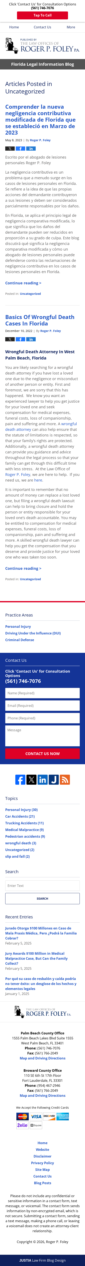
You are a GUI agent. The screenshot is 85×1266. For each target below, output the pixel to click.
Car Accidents (20, 816)
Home (14, 27)
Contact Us (42, 27)
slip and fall (17, 856)
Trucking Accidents (24, 823)
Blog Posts (42, 1183)
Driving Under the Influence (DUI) (33, 633)
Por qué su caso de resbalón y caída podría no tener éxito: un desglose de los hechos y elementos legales (40, 983)
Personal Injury (18, 626)
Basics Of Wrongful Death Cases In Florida (40, 320)
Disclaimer (42, 1156)
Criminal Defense (19, 640)
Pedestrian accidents (25, 836)
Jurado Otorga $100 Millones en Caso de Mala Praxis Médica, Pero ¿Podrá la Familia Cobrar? (41, 933)
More (71, 27)
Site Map (42, 1169)
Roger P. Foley (57, 1242)
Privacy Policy (42, 1163)
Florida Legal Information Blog (42, 46)
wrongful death (20, 843)
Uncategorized (30, 294)
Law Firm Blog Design (42, 1260)
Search (42, 898)
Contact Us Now (42, 753)
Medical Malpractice (24, 829)
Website (42, 1149)
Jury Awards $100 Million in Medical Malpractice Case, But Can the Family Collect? (36, 958)
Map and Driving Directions (42, 1058)
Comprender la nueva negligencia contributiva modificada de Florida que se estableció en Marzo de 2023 (40, 119)
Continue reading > (23, 282)
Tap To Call (43, 15)
